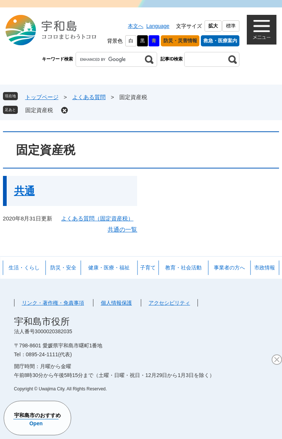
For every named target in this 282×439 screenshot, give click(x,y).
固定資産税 (39, 110)
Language (157, 26)
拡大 (213, 26)
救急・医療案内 (220, 40)
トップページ (42, 97)
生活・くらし (24, 268)
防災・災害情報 (180, 40)
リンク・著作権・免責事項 (53, 303)
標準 (231, 26)
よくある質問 (89, 97)
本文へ (135, 26)
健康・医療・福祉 (109, 268)
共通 (24, 191)
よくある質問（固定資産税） (97, 218)
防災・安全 (63, 268)
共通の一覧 (122, 229)
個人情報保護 (116, 303)
